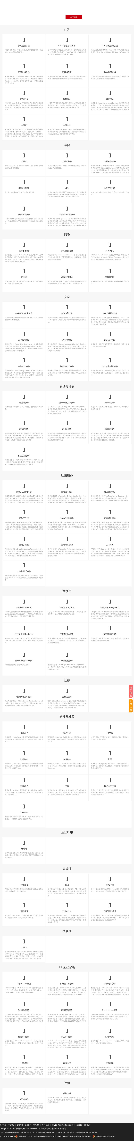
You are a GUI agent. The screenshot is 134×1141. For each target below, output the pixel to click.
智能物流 (67, 1059)
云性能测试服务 (24, 567)
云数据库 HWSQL (24, 604)
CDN (67, 184)
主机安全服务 (24, 362)
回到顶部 (87, 1125)
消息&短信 (67, 907)
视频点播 (67, 1093)
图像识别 (110, 1059)
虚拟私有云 (24, 247)
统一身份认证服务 (67, 399)
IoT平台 (24, 944)
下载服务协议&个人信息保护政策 (62, 1125)
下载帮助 (11, 1125)
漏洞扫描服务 (24, 336)
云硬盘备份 (67, 158)
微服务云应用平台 (24, 488)
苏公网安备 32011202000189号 (27, 1136)
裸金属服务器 (110, 68)
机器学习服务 (24, 1033)
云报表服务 (24, 425)
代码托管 (67, 729)
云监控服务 (24, 399)
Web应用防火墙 (110, 309)
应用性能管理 (67, 541)
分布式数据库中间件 (24, 657)
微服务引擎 (24, 541)
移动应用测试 (110, 782)
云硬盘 (24, 158)
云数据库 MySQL (67, 604)
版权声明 (20, 1125)
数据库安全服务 (67, 362)
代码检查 (24, 755)
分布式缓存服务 (110, 630)
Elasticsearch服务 (110, 1006)
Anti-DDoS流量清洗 (24, 309)
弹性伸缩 (24, 95)
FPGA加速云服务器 (67, 42)
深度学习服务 (67, 1033)
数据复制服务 (67, 657)
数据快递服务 (24, 211)
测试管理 (24, 782)
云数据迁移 (67, 693)
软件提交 (36, 1125)
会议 (67, 881)
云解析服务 (110, 273)
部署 (110, 755)
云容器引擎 (67, 68)
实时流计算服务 (67, 980)
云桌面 (24, 845)
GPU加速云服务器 (110, 42)
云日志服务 (110, 425)
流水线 (110, 729)
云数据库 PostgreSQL (110, 604)
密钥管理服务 (110, 336)
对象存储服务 (24, 184)
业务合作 (28, 1125)
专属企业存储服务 (67, 211)
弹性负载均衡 (67, 247)
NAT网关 (110, 247)
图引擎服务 (110, 1033)
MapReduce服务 (24, 980)
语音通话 (24, 907)
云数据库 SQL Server (24, 630)
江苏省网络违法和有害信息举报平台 (80, 1136)
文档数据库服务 (67, 630)
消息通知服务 (110, 514)
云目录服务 (67, 425)
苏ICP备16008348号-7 (7, 1136)
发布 (67, 782)
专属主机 (67, 121)
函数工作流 (24, 514)
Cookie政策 (45, 1125)
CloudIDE (24, 809)
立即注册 (73, 17)
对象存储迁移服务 (24, 693)
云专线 (24, 273)
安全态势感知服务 (110, 362)
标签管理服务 (24, 452)
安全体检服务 (67, 336)
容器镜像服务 (110, 488)
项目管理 (24, 729)
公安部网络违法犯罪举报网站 (103, 1136)
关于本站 (3, 1125)
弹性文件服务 (110, 184)
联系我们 (131, 691)
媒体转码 (24, 1095)
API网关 (110, 541)
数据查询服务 (24, 1006)
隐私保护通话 (110, 907)
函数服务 (67, 95)
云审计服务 (110, 399)
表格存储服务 (67, 1006)
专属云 (24, 121)
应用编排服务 (67, 488)
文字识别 (24, 1059)
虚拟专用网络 (67, 273)
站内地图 (79, 1125)
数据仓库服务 (110, 980)
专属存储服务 (110, 158)
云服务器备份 (24, 68)
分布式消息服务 (67, 514)
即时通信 (24, 881)
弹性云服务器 (24, 42)
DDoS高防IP (67, 309)
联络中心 (110, 881)
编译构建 (67, 755)
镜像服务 (110, 95)
